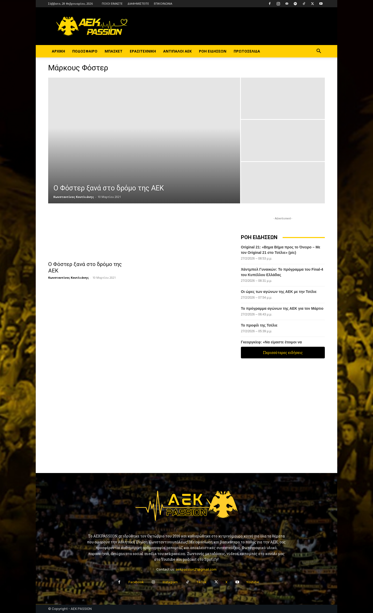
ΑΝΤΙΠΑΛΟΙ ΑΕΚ (177, 51)
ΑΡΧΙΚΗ (58, 51)
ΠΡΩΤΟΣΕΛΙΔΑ (247, 51)
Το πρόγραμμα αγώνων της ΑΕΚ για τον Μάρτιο (282, 308)
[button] (318, 51)
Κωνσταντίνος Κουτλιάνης (73, 197)
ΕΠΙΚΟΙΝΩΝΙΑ (163, 3)
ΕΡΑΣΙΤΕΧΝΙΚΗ (143, 51)
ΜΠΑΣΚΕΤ (114, 51)
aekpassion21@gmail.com (196, 569)
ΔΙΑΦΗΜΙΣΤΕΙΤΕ (138, 3)
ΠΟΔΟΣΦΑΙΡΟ (84, 51)
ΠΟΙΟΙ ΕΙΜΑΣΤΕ (112, 3)
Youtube (252, 582)
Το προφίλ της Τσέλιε (259, 325)
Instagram (170, 582)
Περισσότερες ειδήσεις (283, 352)
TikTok (201, 582)
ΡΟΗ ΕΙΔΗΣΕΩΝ (212, 51)
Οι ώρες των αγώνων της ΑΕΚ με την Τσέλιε (279, 292)
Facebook (136, 582)
